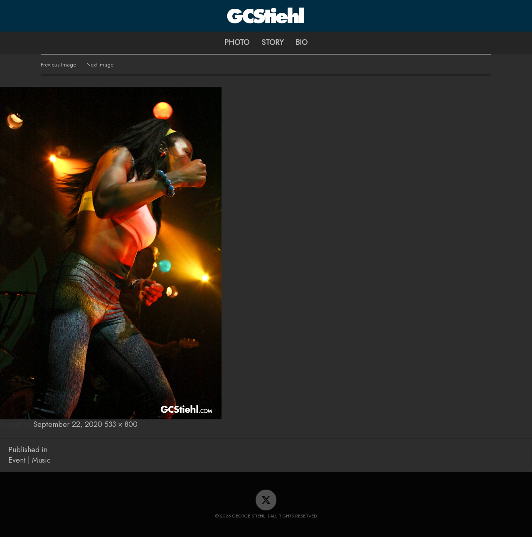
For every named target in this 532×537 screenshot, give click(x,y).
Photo (236, 42)
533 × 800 (121, 424)
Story (272, 42)
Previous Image (58, 65)
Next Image (99, 65)
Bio (302, 42)
